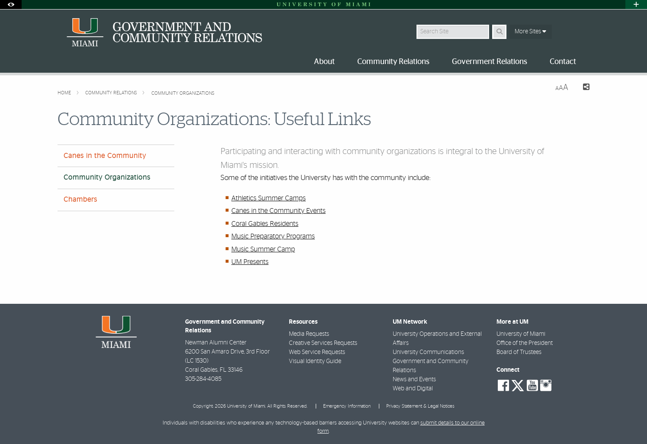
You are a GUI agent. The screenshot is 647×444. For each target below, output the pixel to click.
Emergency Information (347, 406)
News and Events (414, 379)
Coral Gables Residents (264, 223)
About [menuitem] (324, 62)
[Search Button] (499, 32)
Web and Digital (413, 389)
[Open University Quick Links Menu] (636, 4)
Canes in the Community (105, 155)
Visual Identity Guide (315, 361)
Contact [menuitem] (563, 62)
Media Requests (309, 334)
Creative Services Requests (323, 343)
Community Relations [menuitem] (393, 62)
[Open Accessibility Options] (11, 4)
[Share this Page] (582, 88)
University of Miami (520, 334)
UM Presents (250, 261)
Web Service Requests (317, 352)
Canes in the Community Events (278, 210)
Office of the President (524, 343)
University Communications (428, 352)
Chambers (80, 199)
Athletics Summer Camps (268, 198)
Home (65, 92)
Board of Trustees (518, 352)
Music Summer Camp (263, 249)
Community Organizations (183, 93)
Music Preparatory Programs (273, 236)
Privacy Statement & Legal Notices (420, 406)
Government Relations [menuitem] (489, 62)
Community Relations (111, 92)
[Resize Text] (561, 88)
